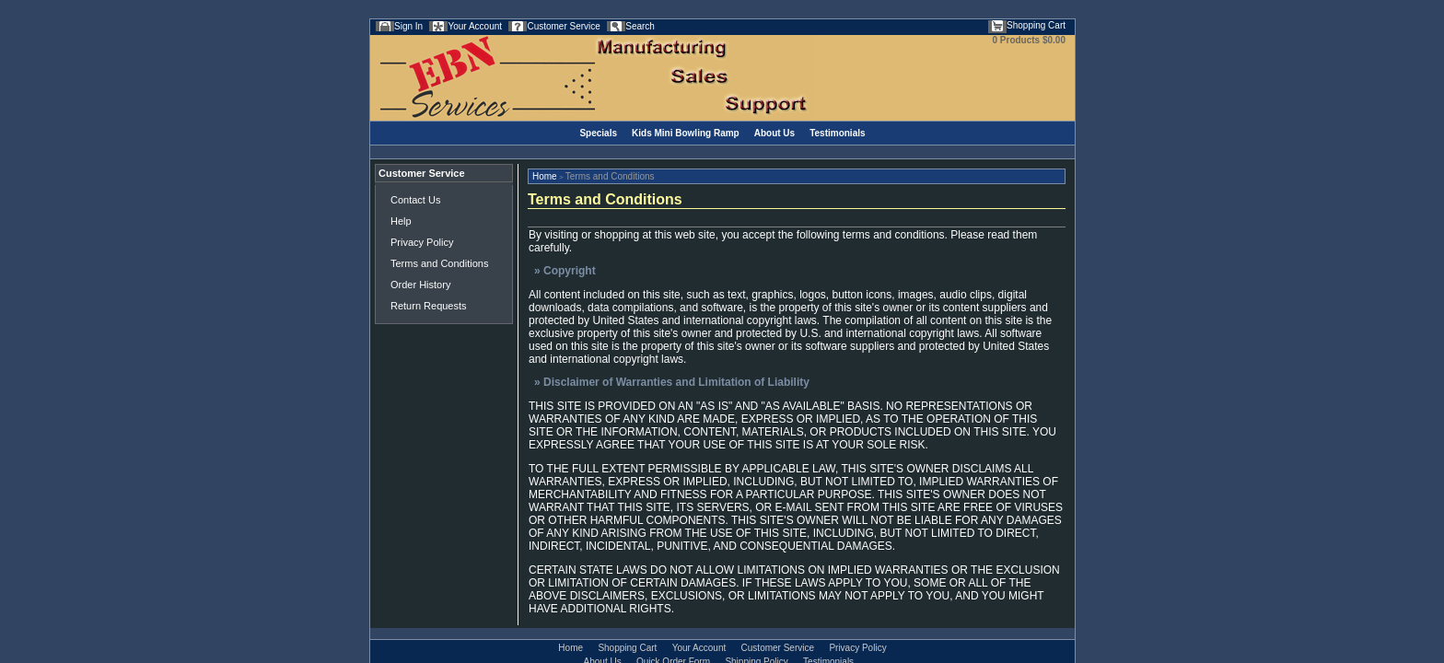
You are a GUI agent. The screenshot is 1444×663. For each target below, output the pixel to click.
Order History (420, 284)
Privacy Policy (421, 242)
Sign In (408, 26)
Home (544, 176)
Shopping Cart (1036, 25)
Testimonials (837, 133)
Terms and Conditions (439, 263)
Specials (598, 133)
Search (640, 26)
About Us (774, 133)
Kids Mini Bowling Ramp (685, 133)
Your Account (475, 26)
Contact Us (415, 199)
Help (401, 221)
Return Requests (428, 305)
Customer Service (563, 26)
